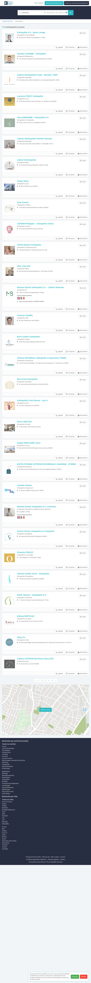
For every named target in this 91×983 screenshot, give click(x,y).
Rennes (4, 955)
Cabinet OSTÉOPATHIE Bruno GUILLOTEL (39, 772)
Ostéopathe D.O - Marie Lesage (35, 32)
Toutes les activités (9, 862)
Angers (4, 922)
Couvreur (5, 874)
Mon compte (39, 3)
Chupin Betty (27, 210)
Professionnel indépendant (10, 901)
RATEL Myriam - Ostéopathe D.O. (36, 696)
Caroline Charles (28, 569)
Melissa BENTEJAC (30, 721)
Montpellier (5, 942)
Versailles (5, 967)
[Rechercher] (71, 12)
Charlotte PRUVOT (29, 645)
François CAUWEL (29, 365)
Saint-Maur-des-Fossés (9, 959)
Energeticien (6, 882)
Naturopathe (6, 895)
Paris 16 (4, 951)
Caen (3, 930)
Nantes (4, 945)
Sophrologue (6, 911)
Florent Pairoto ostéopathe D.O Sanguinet (40, 620)
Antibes (4, 924)
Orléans (4, 949)
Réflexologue (6, 907)
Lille (3, 936)
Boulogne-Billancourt (8, 928)
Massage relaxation (8, 893)
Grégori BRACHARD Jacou (33, 518)
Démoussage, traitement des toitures (13, 878)
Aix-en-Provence (7, 920)
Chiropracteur (6, 870)
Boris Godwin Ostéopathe (32, 391)
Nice (3, 947)
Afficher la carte (45, 828)
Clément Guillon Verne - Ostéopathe (37, 671)
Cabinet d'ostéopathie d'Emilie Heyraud (38, 159)
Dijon (3, 932)
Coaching (5, 872)
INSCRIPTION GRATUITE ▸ (54, 3)
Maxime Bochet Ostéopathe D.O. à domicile (40, 594)
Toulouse (5, 963)
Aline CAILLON (27, 312)
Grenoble (5, 934)
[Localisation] (55, 12)
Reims (4, 953)
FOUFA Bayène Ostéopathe (33, 286)
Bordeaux (5, 926)
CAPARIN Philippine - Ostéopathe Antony (39, 261)
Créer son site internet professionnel (76, 3)
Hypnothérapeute (7, 884)
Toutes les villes (7, 917)
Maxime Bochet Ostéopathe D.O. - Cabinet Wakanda (44, 337)
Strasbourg (5, 961)
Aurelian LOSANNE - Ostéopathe (35, 58)
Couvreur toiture (7, 876)
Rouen (4, 957)
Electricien (5, 880)
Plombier (5, 899)
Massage (5, 891)
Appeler (59, 51)
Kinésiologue (6, 886)
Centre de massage (8, 866)
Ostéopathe (5, 897)
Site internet (82, 51)
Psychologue (6, 903)
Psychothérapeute (7, 905)
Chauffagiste (6, 868)
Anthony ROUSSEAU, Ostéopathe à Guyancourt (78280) (45, 416)
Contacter (70, 51)
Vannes (4, 965)
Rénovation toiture (8, 909)
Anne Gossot (27, 236)
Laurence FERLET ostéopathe (34, 109)
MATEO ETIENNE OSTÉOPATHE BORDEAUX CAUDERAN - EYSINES (46, 544)
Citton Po (25, 747)
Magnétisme (6, 889)
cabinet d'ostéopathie (30, 185)
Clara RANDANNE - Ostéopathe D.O (37, 134)
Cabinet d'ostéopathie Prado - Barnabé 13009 (41, 83)
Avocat (4, 864)
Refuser (83, 976)
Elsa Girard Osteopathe (31, 442)
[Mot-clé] (30, 12)
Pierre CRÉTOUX (28, 493)
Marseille (5, 940)
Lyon (3, 938)
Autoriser (75, 976)
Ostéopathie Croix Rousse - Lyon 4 (36, 467)
